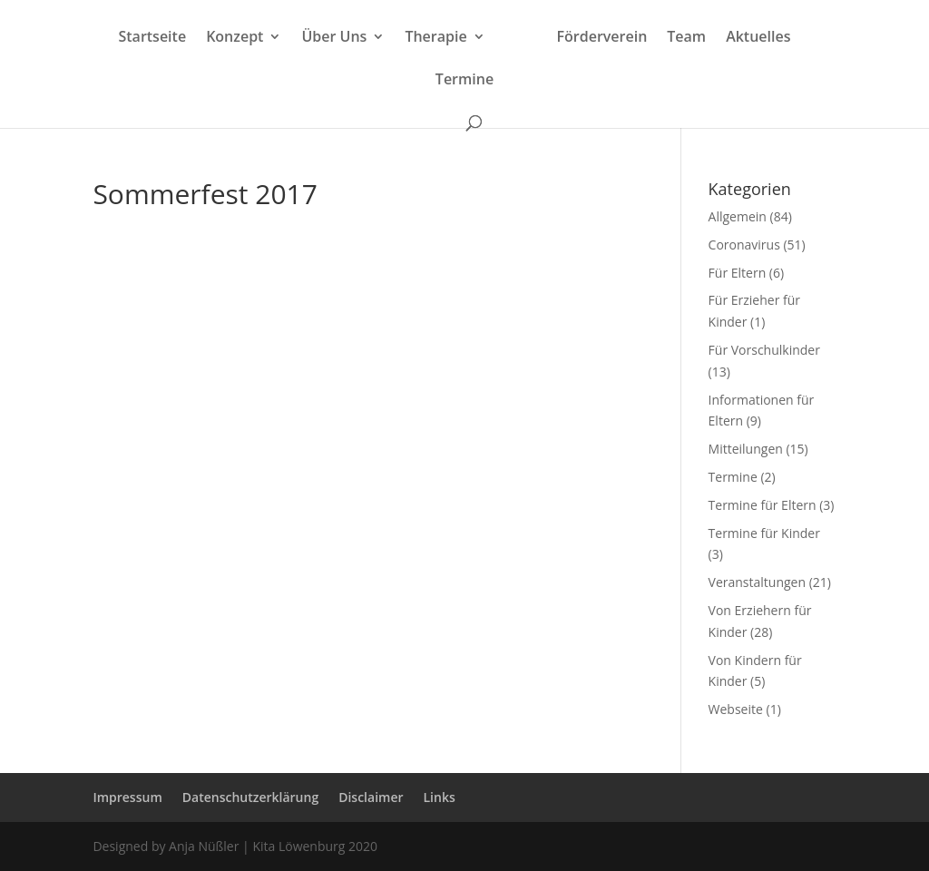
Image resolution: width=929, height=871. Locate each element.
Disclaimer (370, 797)
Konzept (234, 38)
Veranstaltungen (757, 582)
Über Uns (334, 38)
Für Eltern (738, 272)
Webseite (736, 709)
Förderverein (602, 38)
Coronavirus (744, 244)
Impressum (127, 797)
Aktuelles (758, 38)
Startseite (152, 38)
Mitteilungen (746, 448)
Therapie (435, 38)
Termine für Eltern (763, 505)
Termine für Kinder (764, 533)
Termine (464, 81)
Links (439, 797)
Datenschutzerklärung (250, 797)
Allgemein (738, 216)
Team (686, 38)
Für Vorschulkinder (764, 349)
